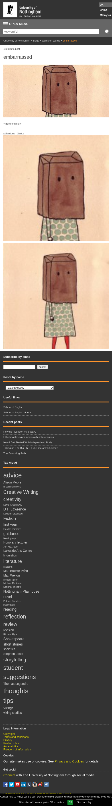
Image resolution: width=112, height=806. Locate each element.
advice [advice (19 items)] (12, 475)
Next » (20, 133)
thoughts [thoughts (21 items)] (16, 691)
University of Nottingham (16, 40)
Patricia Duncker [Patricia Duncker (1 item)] (12, 601)
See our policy (84, 802)
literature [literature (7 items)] (12, 561)
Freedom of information (17, 749)
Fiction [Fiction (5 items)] (9, 518)
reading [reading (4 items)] (9, 609)
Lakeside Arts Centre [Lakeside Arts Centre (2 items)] (17, 550)
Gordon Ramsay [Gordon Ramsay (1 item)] (12, 529)
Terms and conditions (16, 737)
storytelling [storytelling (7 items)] (14, 659)
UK (102, 4)
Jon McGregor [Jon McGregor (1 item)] (10, 546)
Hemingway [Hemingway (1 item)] (9, 538)
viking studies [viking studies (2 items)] (12, 712)
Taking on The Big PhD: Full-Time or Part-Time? (30, 448)
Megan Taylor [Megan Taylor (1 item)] (10, 579)
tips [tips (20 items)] (8, 700)
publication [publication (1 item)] (9, 604)
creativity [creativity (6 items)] (12, 499)
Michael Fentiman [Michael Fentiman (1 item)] (12, 583)
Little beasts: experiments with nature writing (29, 437)
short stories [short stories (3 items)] (13, 644)
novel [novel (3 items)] (7, 597)
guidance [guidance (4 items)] (11, 533)
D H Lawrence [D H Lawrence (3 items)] (14, 509)
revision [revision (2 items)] (8, 630)
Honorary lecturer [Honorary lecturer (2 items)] (15, 542)
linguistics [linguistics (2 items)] (10, 555)
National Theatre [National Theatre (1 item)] (12, 586)
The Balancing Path (14, 453)
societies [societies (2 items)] (9, 649)
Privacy (7, 740)
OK (70, 802)
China (103, 10)
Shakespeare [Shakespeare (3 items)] (13, 639)
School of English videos (17, 412)
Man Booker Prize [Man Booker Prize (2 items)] (15, 571)
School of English (13, 407)
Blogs (36, 40)
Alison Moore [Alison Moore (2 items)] (12, 482)
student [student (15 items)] (13, 667)
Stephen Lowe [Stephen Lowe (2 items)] (13, 654)
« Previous (9, 133)
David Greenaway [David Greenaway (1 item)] (12, 504)
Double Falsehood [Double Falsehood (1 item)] (13, 513)
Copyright (9, 733)
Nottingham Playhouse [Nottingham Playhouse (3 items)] (21, 591)
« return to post (11, 49)
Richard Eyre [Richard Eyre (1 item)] (10, 634)
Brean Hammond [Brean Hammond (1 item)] (12, 486)
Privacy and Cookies (69, 761)
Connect (9, 775)
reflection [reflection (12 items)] (14, 616)
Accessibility (10, 746)
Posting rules (11, 743)
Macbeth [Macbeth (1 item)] (7, 566)
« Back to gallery (12, 123)
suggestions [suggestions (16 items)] (19, 676)
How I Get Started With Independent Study (27, 442)
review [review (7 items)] (10, 624)
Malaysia (105, 15)
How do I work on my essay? (19, 431)
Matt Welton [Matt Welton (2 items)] (11, 575)
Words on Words (51, 40)
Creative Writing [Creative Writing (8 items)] (21, 492)
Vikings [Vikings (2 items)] (8, 708)
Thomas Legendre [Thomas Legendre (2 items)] (16, 683)
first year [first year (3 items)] (10, 524)
